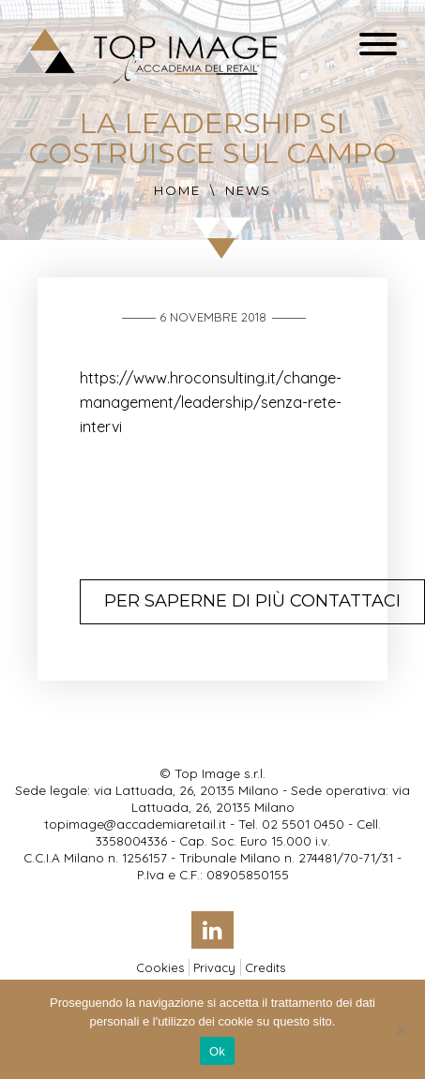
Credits (265, 967)
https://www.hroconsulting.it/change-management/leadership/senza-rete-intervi (211, 402)
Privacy (214, 967)
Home (177, 190)
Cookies (160, 967)
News (248, 190)
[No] (401, 1029)
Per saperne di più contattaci (252, 601)
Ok (217, 1051)
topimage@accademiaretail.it (135, 824)
